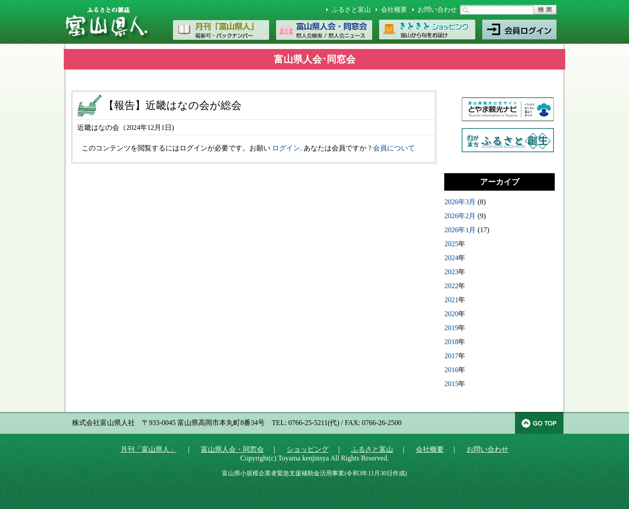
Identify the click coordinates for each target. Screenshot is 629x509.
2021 (451, 299)
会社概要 (394, 9)
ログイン (286, 148)
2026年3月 (460, 202)
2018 (451, 341)
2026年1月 (460, 230)
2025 (451, 244)
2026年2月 (460, 216)
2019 (451, 327)
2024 (451, 257)
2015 (451, 383)
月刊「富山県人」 (148, 449)
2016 (451, 369)
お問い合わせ (437, 9)
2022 (451, 285)
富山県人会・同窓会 (232, 449)
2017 (451, 355)
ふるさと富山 (351, 9)
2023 (451, 271)
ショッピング (307, 449)
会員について (394, 148)
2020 (451, 313)
